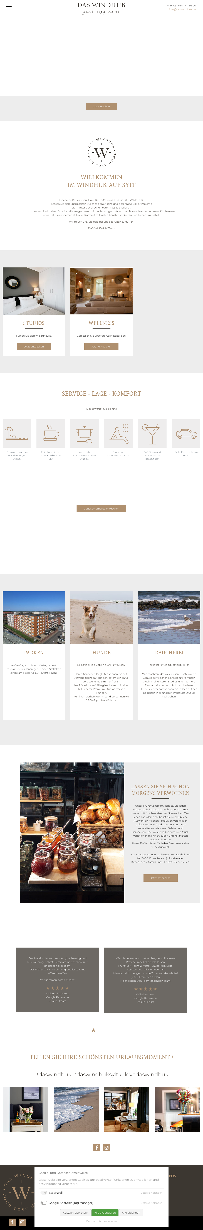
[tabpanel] (57, 980)
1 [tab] (93, 1030)
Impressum (110, 1221)
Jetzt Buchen (101, 106)
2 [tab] (99, 1030)
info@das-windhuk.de (182, 9)
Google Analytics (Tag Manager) (71, 1203)
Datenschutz (93, 1221)
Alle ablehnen (131, 1212)
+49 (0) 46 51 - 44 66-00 (181, 5)
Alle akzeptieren (105, 1212)
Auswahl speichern (75, 1212)
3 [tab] (104, 1030)
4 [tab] (109, 1030)
